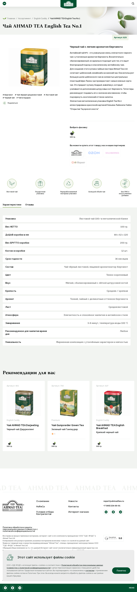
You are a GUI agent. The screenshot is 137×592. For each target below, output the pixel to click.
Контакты (73, 506)
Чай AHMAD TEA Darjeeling (23, 425)
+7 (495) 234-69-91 (111, 506)
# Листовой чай (51, 95)
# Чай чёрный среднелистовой (28, 95)
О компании (42, 501)
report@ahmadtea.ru (113, 501)
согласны (89, 571)
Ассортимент (4, 3)
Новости (72, 501)
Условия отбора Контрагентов (45, 513)
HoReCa (40, 506)
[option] (34, 67)
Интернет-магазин (78, 512)
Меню (131, 588)
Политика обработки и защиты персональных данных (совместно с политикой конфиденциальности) (20, 529)
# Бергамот (8, 95)
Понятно (121, 570)
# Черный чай (9, 98)
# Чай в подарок (23, 98)
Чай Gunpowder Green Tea (68, 425)
